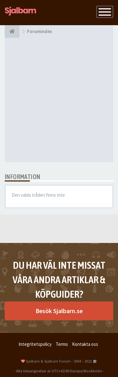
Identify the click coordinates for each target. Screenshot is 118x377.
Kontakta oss (85, 344)
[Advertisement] (59, 100)
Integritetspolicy (35, 344)
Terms (62, 344)
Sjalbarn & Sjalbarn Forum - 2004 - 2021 (59, 360)
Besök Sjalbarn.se (59, 311)
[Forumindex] (12, 31)
